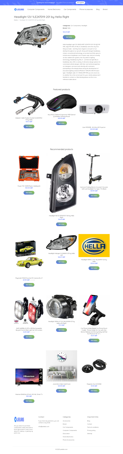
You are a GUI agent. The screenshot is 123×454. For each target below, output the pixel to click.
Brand (105, 10)
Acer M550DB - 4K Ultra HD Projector (94, 129)
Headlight (84, 27)
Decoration (66, 435)
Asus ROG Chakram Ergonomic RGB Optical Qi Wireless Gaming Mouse (61, 117)
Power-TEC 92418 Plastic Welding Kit (29, 188)
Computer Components (35, 10)
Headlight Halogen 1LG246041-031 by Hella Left (61, 256)
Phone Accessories (86, 10)
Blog (97, 10)
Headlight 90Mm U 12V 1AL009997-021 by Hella (94, 262)
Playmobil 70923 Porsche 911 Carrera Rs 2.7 (29, 280)
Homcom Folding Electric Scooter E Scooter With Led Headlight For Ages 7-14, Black (94, 190)
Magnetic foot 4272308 (94, 386)
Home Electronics (54, 10)
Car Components (70, 10)
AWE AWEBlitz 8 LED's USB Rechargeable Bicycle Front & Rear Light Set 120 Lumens (29, 331)
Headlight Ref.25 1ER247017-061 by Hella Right (61, 218)
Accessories (66, 422)
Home (16, 22)
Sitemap (89, 435)
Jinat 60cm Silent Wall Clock (61, 386)
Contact (89, 426)
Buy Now (69, 39)
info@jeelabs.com (43, 428)
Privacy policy (91, 432)
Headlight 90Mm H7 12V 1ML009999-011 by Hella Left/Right (61, 324)
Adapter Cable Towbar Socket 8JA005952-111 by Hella (29, 120)
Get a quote (80, 2)
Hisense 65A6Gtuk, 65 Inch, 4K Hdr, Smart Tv (29, 396)
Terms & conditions (93, 429)
